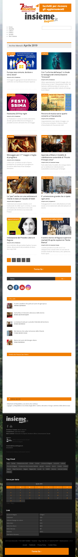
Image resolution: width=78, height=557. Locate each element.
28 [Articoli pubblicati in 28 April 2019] (67, 498)
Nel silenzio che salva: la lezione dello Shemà (29, 331)
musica (65, 466)
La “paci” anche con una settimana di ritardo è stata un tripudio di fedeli (22, 197)
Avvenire (9, 531)
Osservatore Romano (13, 534)
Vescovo (53, 469)
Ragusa (26, 469)
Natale (9, 469)
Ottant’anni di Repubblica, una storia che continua (22, 404)
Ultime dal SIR (15, 399)
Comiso (37, 463)
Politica (11, 33)
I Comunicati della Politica (52, 219)
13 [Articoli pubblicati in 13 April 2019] (57, 492)
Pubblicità (32, 545)
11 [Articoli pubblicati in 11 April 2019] (39, 492)
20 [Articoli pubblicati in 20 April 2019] (57, 495)
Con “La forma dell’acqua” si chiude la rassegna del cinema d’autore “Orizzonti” (55, 74)
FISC (41, 520)
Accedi (25, 545)
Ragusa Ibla (32, 469)
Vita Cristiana (13, 36)
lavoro (54, 466)
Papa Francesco (17, 469)
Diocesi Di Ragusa (12, 514)
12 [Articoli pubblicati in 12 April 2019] (48, 492)
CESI (41, 517)
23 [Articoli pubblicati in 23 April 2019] (20, 498)
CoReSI (70, 541)
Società (11, 34)
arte (8, 463)
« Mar (8, 503)
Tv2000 (48, 469)
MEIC (41, 526)
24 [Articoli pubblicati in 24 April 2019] (29, 498)
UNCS (41, 531)
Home (11, 27)
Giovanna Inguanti (25, 314)
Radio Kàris (10, 523)
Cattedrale (10, 517)
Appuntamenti (13, 219)
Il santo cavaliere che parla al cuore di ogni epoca (30, 304)
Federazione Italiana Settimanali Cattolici (18, 452)
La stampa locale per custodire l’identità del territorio (31, 322)
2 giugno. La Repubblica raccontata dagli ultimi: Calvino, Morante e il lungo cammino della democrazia (38, 406)
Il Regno (42, 514)
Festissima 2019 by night (17, 113)
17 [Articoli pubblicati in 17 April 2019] (29, 495)
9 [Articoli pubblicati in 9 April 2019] (20, 492)
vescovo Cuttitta (62, 469)
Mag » (12, 503)
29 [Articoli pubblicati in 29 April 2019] (11, 500)
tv (43, 469)
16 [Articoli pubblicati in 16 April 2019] (20, 495)
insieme (48, 466)
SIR (41, 529)
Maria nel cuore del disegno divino (25, 340)
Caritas (13, 463)
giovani (42, 466)
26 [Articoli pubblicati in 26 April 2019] (48, 498)
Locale (44, 136)
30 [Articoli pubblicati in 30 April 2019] (20, 500)
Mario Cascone (24, 333)
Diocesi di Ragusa (12, 466)
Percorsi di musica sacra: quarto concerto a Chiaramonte (54, 114)
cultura (63, 463)
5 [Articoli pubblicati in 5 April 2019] (48, 490)
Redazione (23, 305)
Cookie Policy (52, 545)
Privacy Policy (42, 545)
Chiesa (31, 463)
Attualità (11, 29)
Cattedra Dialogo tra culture (15, 520)
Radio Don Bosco (11, 526)
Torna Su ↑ (39, 269)
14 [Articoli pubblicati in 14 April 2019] (67, 492)
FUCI (41, 523)
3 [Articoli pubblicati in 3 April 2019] (29, 490)
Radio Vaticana (11, 529)
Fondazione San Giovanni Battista (28, 466)
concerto (56, 463)
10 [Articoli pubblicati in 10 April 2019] (29, 492)
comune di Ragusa (46, 463)
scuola (39, 469)
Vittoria (9, 472)
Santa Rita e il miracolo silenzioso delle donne (29, 313)
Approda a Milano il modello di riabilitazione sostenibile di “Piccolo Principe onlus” (55, 157)
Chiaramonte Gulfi (22, 463)
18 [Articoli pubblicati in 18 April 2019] (39, 495)
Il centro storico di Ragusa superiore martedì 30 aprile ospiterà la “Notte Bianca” (56, 240)
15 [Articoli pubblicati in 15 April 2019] (11, 495)
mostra (60, 466)
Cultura (11, 31)
